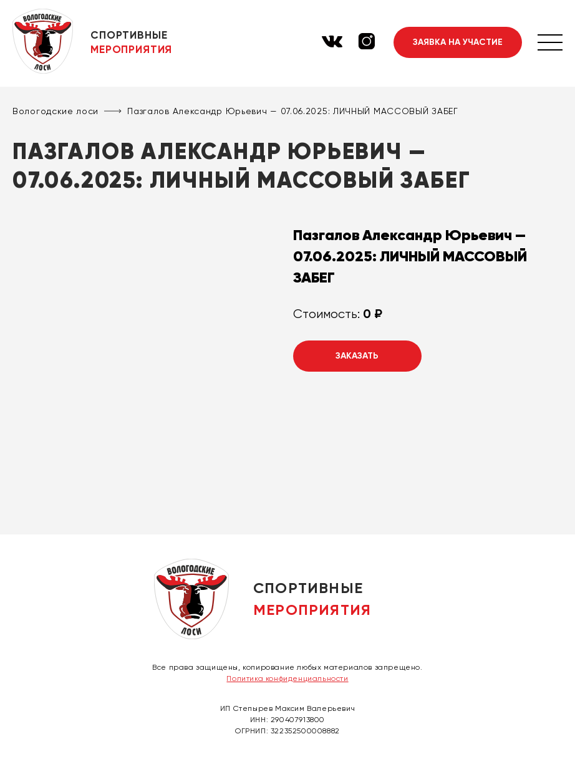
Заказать (357, 355)
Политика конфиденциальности (287, 678)
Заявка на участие (458, 42)
